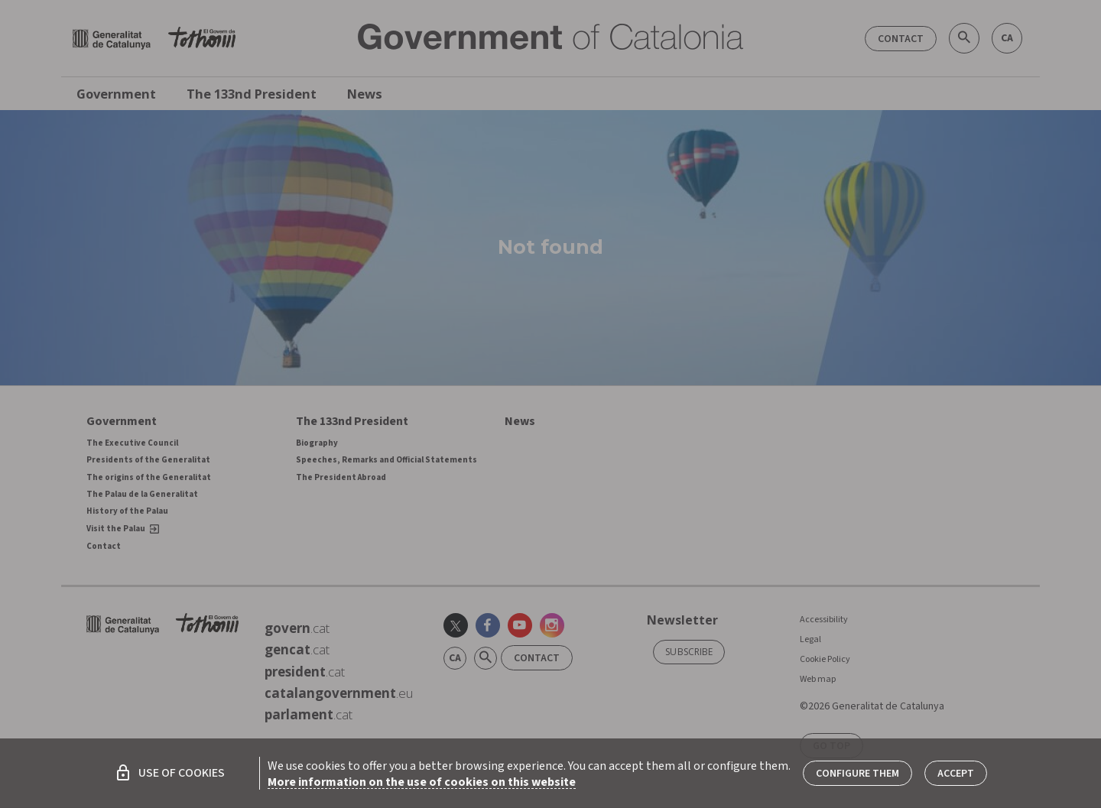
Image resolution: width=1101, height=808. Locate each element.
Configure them (857, 773)
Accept (955, 773)
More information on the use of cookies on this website (422, 782)
